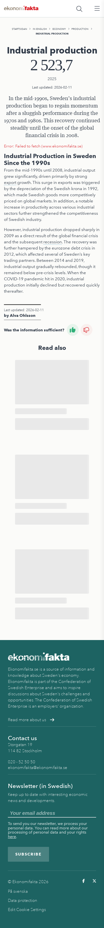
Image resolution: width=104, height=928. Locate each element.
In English (40, 29)
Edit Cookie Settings (27, 909)
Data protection (22, 900)
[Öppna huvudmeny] (97, 8)
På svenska (18, 891)
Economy (59, 29)
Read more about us (31, 719)
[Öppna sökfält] (79, 8)
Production (79, 29)
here (12, 836)
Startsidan (19, 29)
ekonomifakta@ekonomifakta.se (37, 767)
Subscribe (28, 854)
